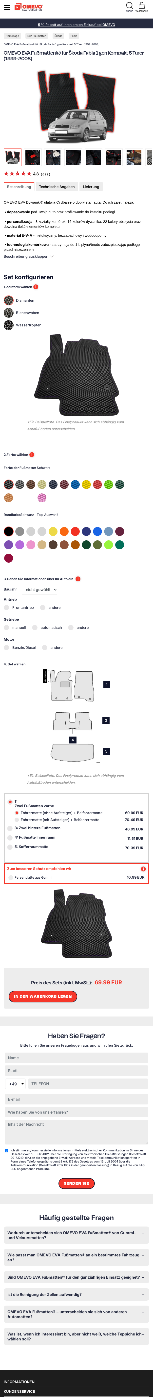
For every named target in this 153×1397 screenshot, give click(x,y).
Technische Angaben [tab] (57, 187)
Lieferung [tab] (91, 187)
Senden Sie (76, 1183)
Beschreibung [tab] (19, 187)
